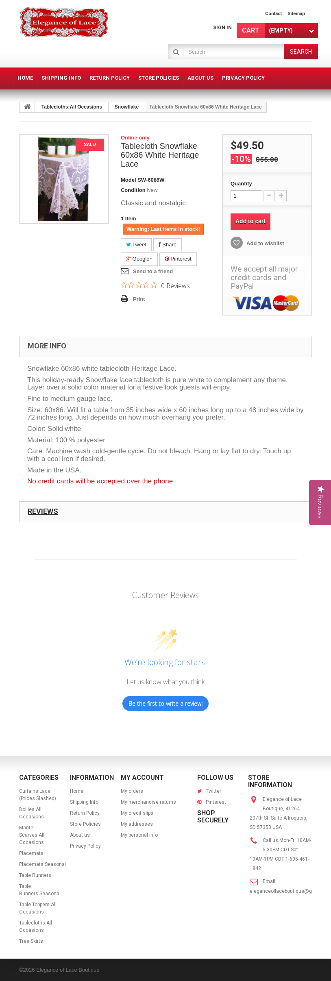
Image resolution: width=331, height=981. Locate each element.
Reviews (43, 511)
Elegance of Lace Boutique (67, 970)
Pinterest (178, 259)
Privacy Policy (85, 846)
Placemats (31, 853)
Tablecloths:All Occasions (71, 107)
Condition (133, 190)
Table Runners (35, 875)
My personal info (139, 835)
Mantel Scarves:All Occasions (31, 835)
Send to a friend (153, 271)
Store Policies (85, 824)
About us (80, 835)
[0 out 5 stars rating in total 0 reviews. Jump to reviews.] (155, 285)
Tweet (136, 244)
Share (167, 244)
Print (139, 299)
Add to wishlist (264, 243)
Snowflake (127, 107)
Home (76, 791)
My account (142, 777)
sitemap (296, 13)
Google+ (139, 259)
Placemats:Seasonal (42, 864)
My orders (132, 791)
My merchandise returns (148, 802)
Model (128, 180)
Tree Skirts (31, 941)
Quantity (241, 184)
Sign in (222, 27)
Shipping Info (84, 802)
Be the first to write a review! (165, 703)
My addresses (137, 824)
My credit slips (137, 813)
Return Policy (85, 813)
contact (273, 13)
